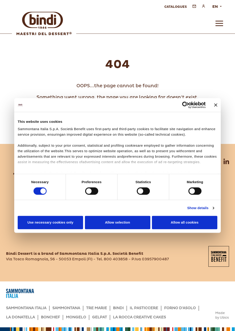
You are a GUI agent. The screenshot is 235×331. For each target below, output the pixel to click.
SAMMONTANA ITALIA (26, 308)
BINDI (118, 308)
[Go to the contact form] (194, 6)
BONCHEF (50, 317)
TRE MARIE (96, 308)
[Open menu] (219, 23)
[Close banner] (215, 105)
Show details (198, 208)
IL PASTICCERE (144, 308)
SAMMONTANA (66, 308)
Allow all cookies (185, 222)
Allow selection (117, 222)
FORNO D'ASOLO (180, 308)
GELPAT (99, 317)
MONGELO (76, 317)
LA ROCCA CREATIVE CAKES (139, 317)
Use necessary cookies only (50, 222)
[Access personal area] (203, 6)
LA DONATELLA (20, 317)
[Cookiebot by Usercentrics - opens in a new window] (185, 104)
